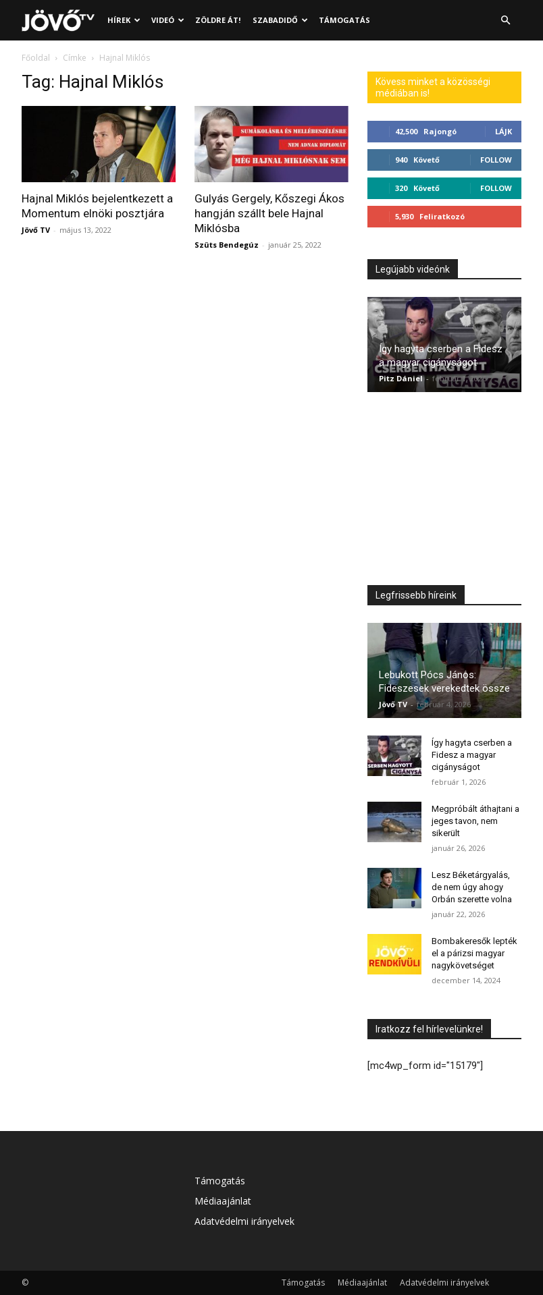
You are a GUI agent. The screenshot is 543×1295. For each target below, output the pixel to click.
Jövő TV (36, 230)
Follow (496, 160)
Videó (167, 20)
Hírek (123, 20)
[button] (505, 20)
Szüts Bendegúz (227, 245)
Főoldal (36, 57)
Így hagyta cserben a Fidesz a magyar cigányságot (472, 755)
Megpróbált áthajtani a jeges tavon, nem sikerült (475, 821)
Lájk (503, 131)
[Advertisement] (444, 491)
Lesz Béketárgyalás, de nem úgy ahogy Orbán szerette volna (472, 887)
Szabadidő (280, 20)
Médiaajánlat (223, 1200)
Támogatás (344, 20)
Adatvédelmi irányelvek (244, 1221)
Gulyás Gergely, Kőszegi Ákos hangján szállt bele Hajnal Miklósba (269, 213)
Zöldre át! (217, 20)
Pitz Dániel (401, 378)
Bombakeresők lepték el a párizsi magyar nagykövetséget (474, 953)
